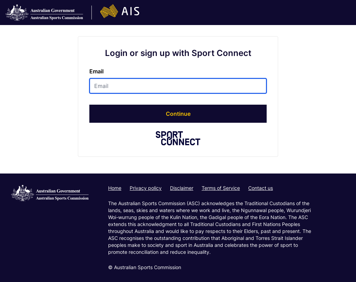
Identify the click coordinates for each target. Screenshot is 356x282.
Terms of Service (221, 188)
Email (96, 71)
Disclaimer (181, 188)
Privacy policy (146, 188)
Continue (178, 113)
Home (114, 188)
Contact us (260, 188)
